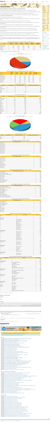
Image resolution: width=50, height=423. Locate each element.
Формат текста (3, 313)
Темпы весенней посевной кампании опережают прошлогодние (13, 357)
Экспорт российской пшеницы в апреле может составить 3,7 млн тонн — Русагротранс (16, 354)
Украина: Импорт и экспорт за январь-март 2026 (10, 366)
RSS (33, 1)
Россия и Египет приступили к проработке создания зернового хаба (13, 365)
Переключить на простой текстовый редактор (6, 312)
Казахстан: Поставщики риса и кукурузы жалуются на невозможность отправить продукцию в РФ (17, 372)
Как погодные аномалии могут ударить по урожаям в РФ (11, 384)
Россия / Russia (6, 292)
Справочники (16, 1)
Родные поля (43, 41)
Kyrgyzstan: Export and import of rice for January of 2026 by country (13, 404)
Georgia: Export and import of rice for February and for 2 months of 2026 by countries (15, 414)
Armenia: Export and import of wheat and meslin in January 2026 (12, 402)
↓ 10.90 (48, 8)
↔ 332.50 (48, 7)
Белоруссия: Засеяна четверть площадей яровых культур (12, 339)
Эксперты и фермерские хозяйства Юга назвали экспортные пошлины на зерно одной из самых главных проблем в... (20, 385)
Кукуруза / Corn (11, 292)
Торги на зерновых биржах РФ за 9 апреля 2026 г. (11, 349)
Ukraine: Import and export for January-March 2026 (10, 396)
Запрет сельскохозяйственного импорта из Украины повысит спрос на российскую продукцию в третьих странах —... (20, 389)
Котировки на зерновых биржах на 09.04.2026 (10, 348)
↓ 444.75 (48, 6)
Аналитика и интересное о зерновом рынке (8, 371)
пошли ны (43, 33)
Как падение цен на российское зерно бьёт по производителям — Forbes (14, 382)
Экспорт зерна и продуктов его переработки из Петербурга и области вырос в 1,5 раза (15, 352)
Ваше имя (1, 296)
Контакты (37, 1)
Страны (21, 1)
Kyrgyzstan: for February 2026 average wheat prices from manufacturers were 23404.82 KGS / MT (17, 416)
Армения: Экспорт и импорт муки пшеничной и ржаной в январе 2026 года (14, 369)
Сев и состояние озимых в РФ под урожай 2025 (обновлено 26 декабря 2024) (12, 335)
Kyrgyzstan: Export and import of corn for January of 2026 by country (13, 403)
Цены (12, 1)
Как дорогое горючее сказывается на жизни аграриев (11, 383)
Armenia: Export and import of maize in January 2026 (11, 400)
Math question (3, 319)
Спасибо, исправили (44, 36)
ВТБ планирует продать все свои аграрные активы (11, 358)
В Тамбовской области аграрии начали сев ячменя (11, 353)
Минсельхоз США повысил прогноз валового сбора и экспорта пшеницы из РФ (15, 340)
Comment (1, 301)
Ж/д (29, 1)
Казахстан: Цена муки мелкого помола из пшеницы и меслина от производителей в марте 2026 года (17, 367)
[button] (2, 302)
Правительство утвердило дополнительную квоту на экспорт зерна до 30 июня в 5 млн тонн (17, 338)
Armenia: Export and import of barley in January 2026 (11, 401)
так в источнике (44, 43)
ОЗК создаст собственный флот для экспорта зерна (11, 386)
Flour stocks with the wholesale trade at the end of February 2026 (12, 405)
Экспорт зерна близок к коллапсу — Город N (10, 381)
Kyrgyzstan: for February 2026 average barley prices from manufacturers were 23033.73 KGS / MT (17, 415)
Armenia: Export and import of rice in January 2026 (10, 399)
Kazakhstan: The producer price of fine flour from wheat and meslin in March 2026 (14, 397)
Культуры (26, 1)
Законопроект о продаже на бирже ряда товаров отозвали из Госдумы (13, 351)
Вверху (49, 418)
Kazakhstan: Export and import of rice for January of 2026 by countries (13, 412)
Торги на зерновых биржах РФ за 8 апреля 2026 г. (11, 356)
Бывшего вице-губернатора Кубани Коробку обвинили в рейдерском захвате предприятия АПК (17, 347)
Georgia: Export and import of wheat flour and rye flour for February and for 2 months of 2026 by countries (17, 413)
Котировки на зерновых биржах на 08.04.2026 (10, 350)
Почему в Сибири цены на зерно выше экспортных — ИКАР (12, 390)
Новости (8, 1)
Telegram (42, 1)
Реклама (47, 1)
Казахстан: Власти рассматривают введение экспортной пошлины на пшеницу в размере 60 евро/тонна (18, 380)
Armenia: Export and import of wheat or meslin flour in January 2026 (13, 398)
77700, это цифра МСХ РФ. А (45, 46)
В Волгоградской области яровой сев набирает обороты (11, 355)
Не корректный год (44, 38)
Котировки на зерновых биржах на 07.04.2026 (10, 368)
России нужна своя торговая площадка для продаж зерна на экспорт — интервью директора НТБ (17, 388)
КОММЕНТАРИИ (44, 32)
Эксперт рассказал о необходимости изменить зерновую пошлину (13, 387)
